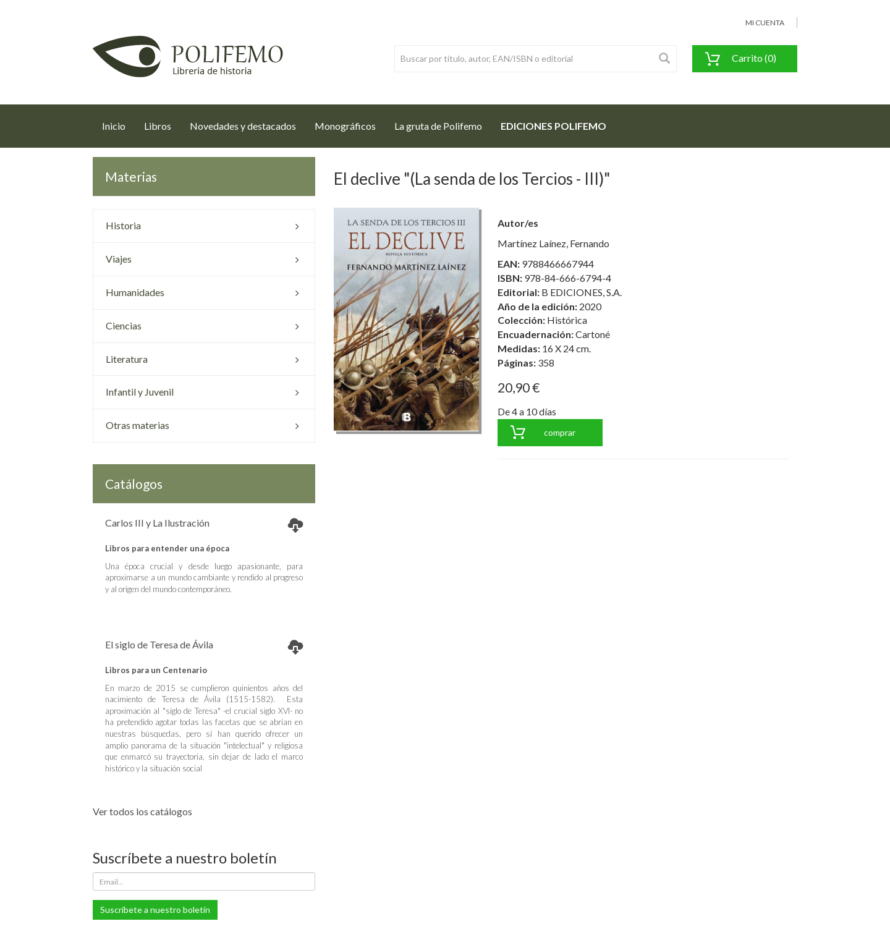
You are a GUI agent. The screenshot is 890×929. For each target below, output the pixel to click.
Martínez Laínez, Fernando (553, 243)
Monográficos (345, 126)
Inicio (118, 122)
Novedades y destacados (243, 126)
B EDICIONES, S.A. (581, 292)
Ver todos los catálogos (142, 811)
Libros (157, 126)
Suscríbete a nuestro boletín (155, 909)
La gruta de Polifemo (438, 126)
